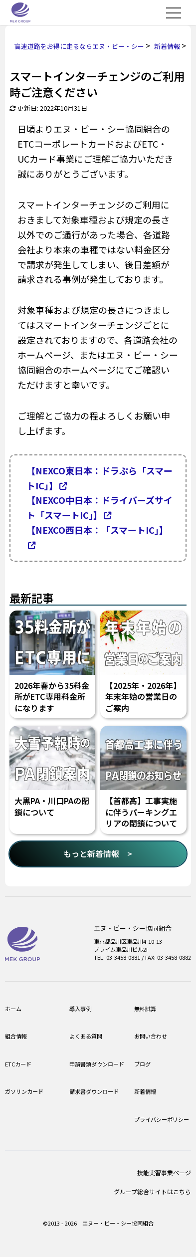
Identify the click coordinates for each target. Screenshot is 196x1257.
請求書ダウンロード (94, 1091)
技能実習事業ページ (164, 1172)
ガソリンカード (24, 1091)
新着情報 (145, 1091)
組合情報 (16, 1036)
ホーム (13, 1009)
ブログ (142, 1064)
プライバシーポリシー (161, 1119)
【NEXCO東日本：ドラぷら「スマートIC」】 (99, 478)
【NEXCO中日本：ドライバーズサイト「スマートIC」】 (99, 507)
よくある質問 (85, 1036)
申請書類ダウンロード (96, 1064)
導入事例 (80, 1009)
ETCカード (18, 1064)
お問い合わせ (150, 1036)
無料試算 (145, 1009)
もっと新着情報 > (97, 853)
